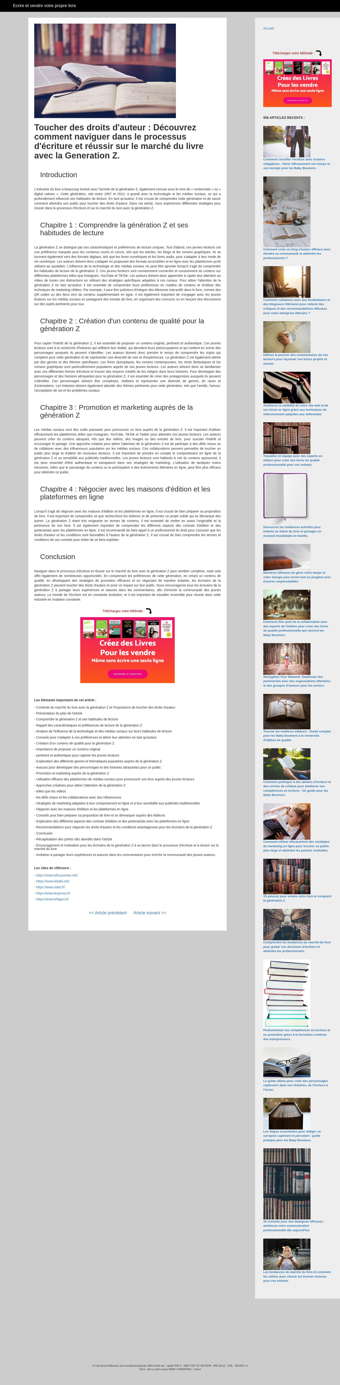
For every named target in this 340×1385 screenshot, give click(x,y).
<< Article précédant (108, 913)
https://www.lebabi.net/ (52, 881)
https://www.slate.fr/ (50, 887)
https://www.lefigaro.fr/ (52, 899)
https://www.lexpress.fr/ (53, 893)
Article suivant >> (150, 913)
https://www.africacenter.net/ (57, 875)
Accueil (268, 28)
